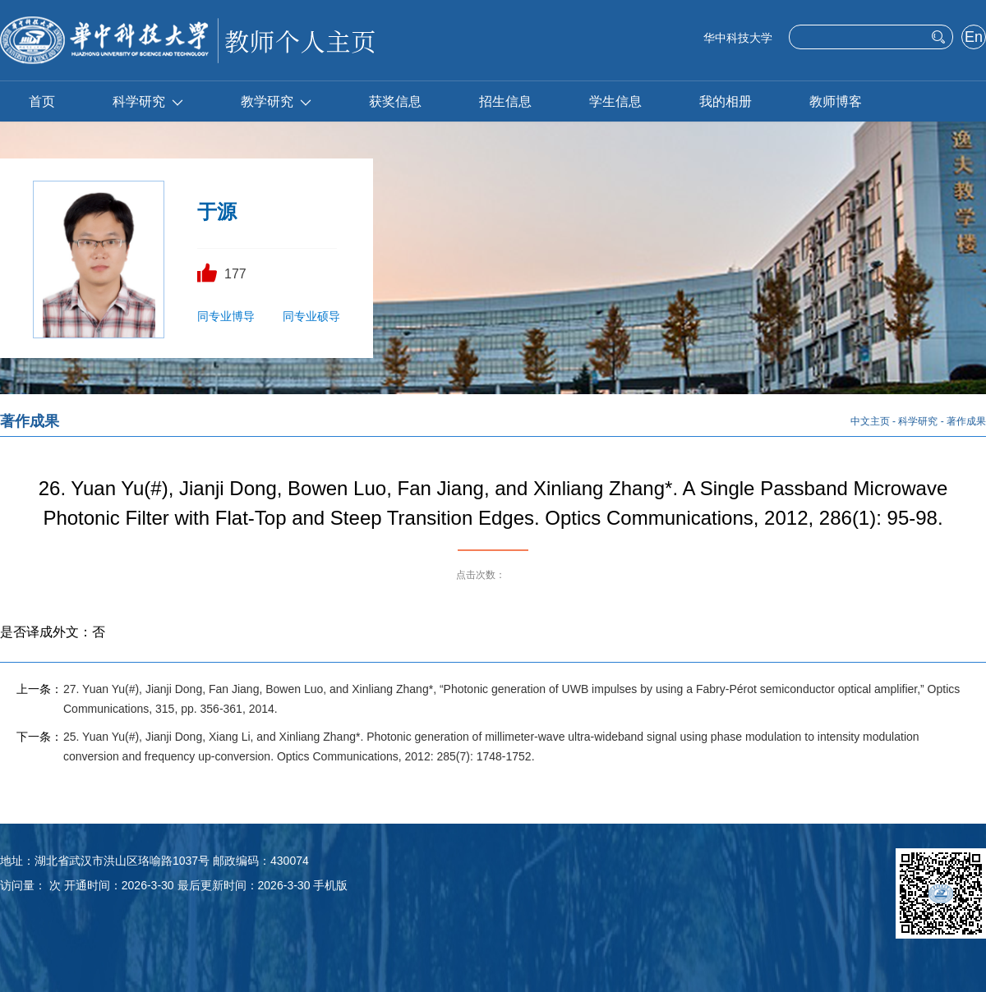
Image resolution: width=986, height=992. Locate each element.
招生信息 (505, 101)
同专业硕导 (311, 316)
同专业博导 (226, 316)
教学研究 (276, 101)
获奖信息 (395, 101)
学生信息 (615, 101)
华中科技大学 (737, 37)
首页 (42, 101)
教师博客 (835, 101)
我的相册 (725, 101)
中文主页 (870, 421)
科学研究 (148, 101)
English (973, 38)
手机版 (330, 885)
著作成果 (966, 421)
